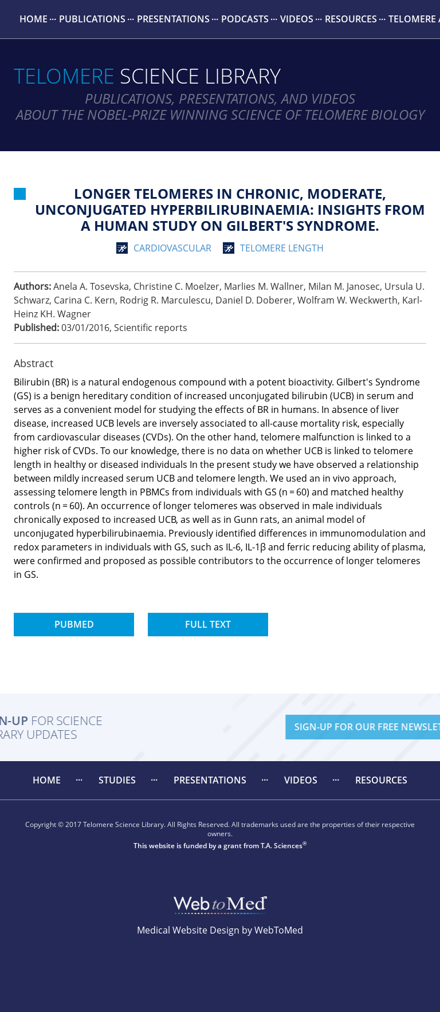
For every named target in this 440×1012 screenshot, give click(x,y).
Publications (92, 19)
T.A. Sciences (281, 845)
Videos (296, 19)
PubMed (74, 624)
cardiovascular (172, 248)
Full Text (208, 624)
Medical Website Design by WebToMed (220, 930)
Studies (117, 780)
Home (33, 19)
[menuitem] (33, 19)
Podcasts (245, 19)
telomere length (282, 248)
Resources (351, 19)
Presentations (173, 19)
